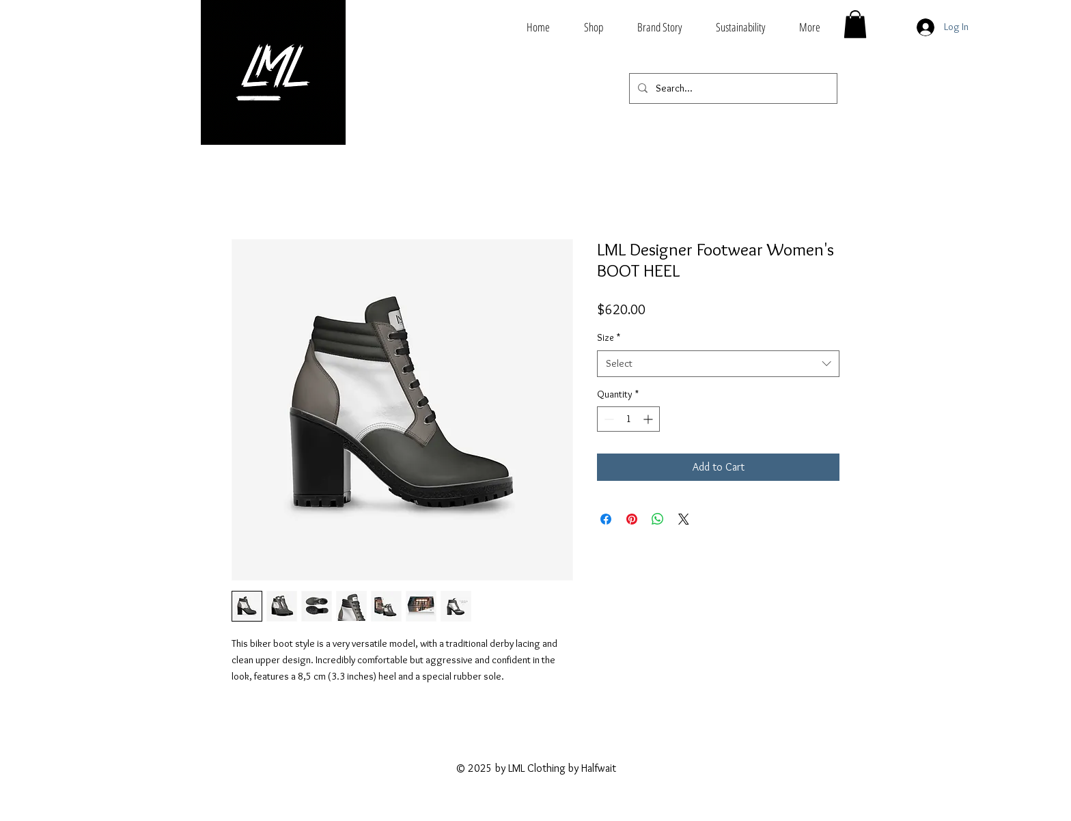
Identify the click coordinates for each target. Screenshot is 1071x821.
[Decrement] (607, 419)
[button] (855, 24)
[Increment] (649, 419)
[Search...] (732, 88)
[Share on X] (684, 519)
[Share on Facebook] (606, 519)
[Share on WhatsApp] (658, 519)
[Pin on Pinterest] (632, 519)
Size (608, 337)
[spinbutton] (628, 419)
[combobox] (718, 363)
